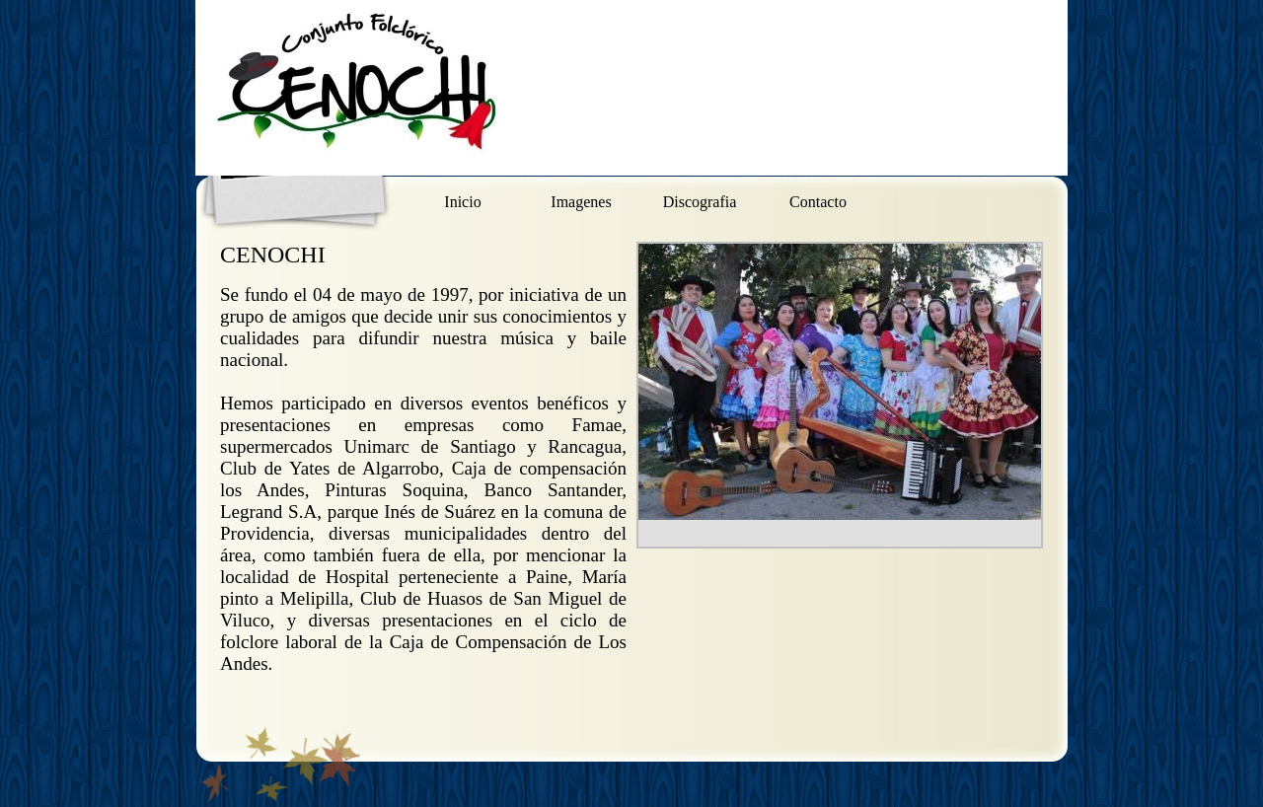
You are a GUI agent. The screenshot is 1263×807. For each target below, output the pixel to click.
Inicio (462, 201)
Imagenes (581, 201)
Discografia (700, 201)
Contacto (818, 201)
